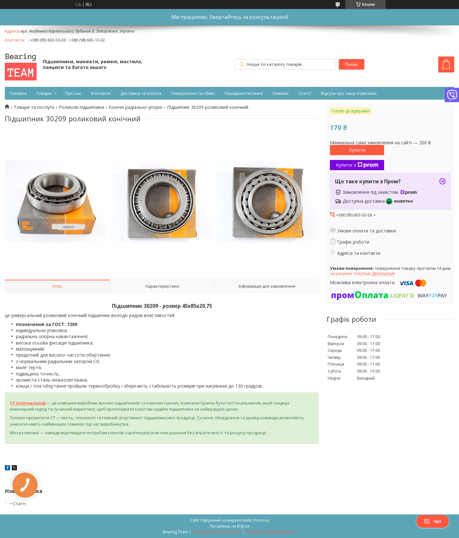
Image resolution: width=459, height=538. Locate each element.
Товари (43, 93)
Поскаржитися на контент (216, 531)
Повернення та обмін (193, 93)
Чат (432, 521)
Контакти (101, 93)
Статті (304, 93)
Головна (18, 93)
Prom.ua (261, 520)
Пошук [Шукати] (351, 64)
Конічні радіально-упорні (135, 107)
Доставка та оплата (140, 93)
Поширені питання (244, 93)
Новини (280, 93)
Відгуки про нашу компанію (349, 93)
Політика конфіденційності (270, 531)
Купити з (357, 165)
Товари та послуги (34, 107)
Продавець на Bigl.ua (229, 526)
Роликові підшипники (81, 107)
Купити (357, 150)
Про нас (73, 93)
